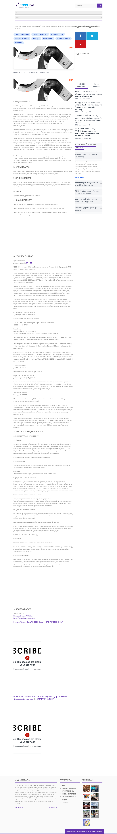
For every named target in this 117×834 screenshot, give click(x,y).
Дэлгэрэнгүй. (80, 177)
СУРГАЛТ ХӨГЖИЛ (67, 791)
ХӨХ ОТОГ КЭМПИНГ (68, 797)
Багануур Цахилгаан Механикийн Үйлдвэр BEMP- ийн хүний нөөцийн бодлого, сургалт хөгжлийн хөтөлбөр (88, 106)
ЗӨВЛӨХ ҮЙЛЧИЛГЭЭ (68, 788)
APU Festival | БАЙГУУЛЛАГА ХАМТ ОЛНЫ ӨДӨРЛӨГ (88, 200)
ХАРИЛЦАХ (65, 802)
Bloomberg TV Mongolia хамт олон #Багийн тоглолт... (88, 184)
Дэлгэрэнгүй (19, 807)
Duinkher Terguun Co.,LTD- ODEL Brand (28, 622)
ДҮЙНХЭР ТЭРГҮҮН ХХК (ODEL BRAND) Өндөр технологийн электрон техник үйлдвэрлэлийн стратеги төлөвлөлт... (87, 132)
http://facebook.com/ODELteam (24, 618)
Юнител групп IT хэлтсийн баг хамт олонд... (88, 155)
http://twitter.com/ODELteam (23, 616)
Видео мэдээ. (82, 54)
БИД (62, 785)
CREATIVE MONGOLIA (54, 622)
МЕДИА (63, 799)
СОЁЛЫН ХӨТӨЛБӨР (68, 794)
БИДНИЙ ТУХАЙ (22, 780)
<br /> (27, 659)
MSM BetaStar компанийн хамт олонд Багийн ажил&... (88, 192)
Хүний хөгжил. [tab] (96, 85)
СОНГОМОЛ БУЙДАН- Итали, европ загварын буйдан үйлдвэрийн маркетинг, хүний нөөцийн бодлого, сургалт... (88, 119)
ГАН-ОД (29, 263)
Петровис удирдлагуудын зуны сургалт (88, 209)
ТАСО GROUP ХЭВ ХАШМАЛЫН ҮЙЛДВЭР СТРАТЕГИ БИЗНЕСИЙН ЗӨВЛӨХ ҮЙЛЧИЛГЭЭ (88, 94)
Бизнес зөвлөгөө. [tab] (81, 85)
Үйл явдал (87, 780)
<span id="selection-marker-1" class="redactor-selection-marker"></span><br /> (27, 736)
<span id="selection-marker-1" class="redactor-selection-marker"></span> (27, 236)
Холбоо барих (52, 807)
